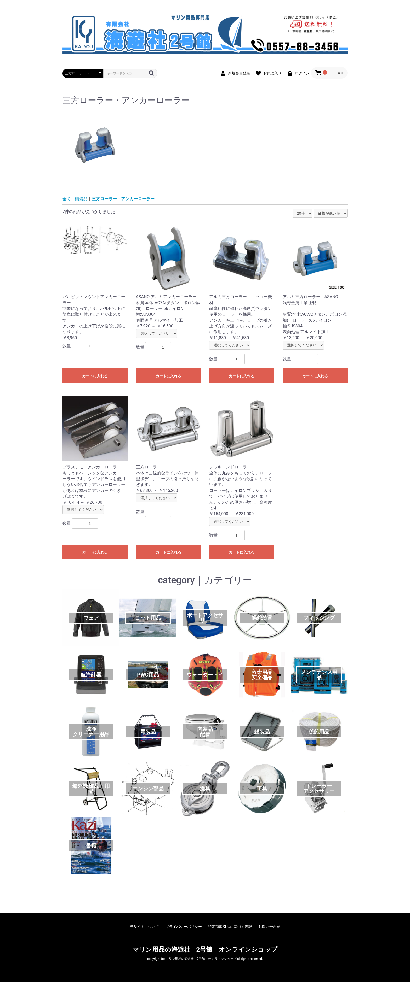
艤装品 (81, 198)
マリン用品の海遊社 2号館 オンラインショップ (205, 949)
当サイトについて (144, 927)
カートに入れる (95, 376)
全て (66, 198)
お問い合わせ (269, 927)
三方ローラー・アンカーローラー (123, 198)
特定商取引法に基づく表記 (230, 927)
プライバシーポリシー (183, 927)
